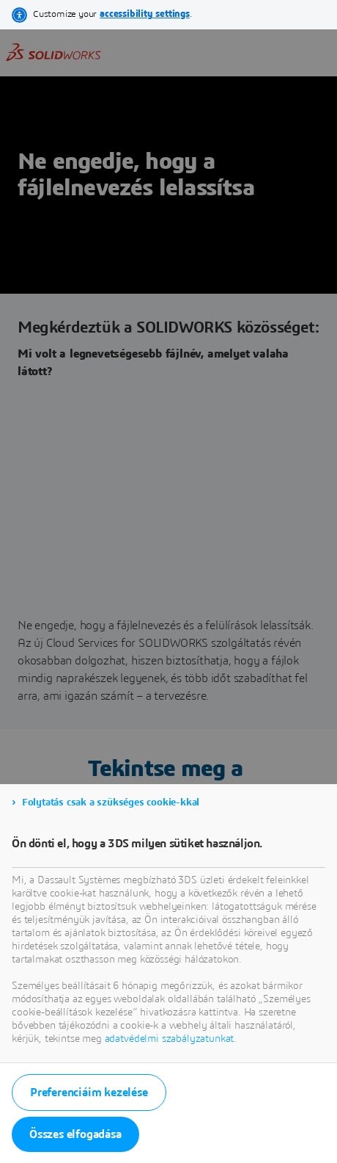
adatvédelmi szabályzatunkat (169, 1039)
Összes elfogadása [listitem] (75, 1134)
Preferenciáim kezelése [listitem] (89, 1092)
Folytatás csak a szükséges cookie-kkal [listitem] (110, 802)
